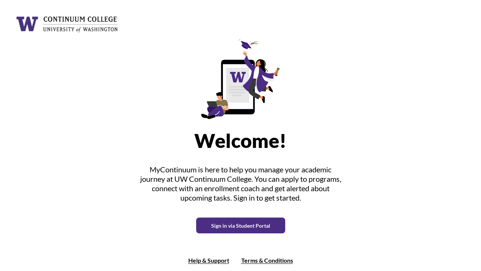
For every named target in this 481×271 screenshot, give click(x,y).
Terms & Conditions (267, 260)
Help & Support (208, 260)
